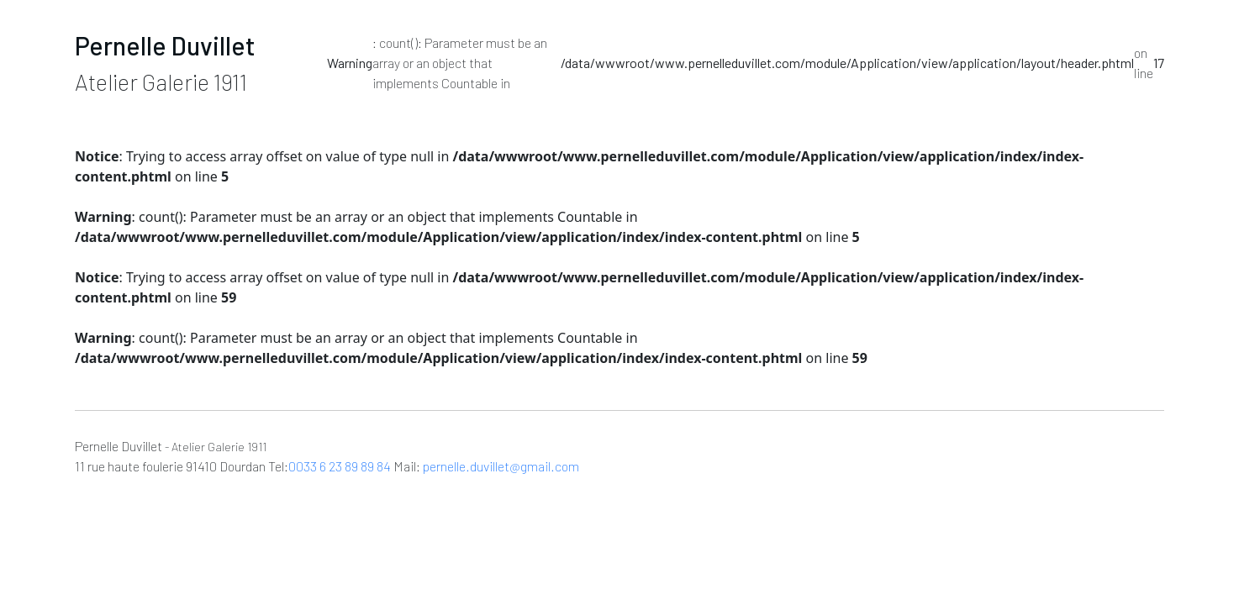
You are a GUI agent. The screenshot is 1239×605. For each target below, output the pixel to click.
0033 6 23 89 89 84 (339, 466)
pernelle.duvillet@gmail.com (501, 466)
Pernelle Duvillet (165, 45)
